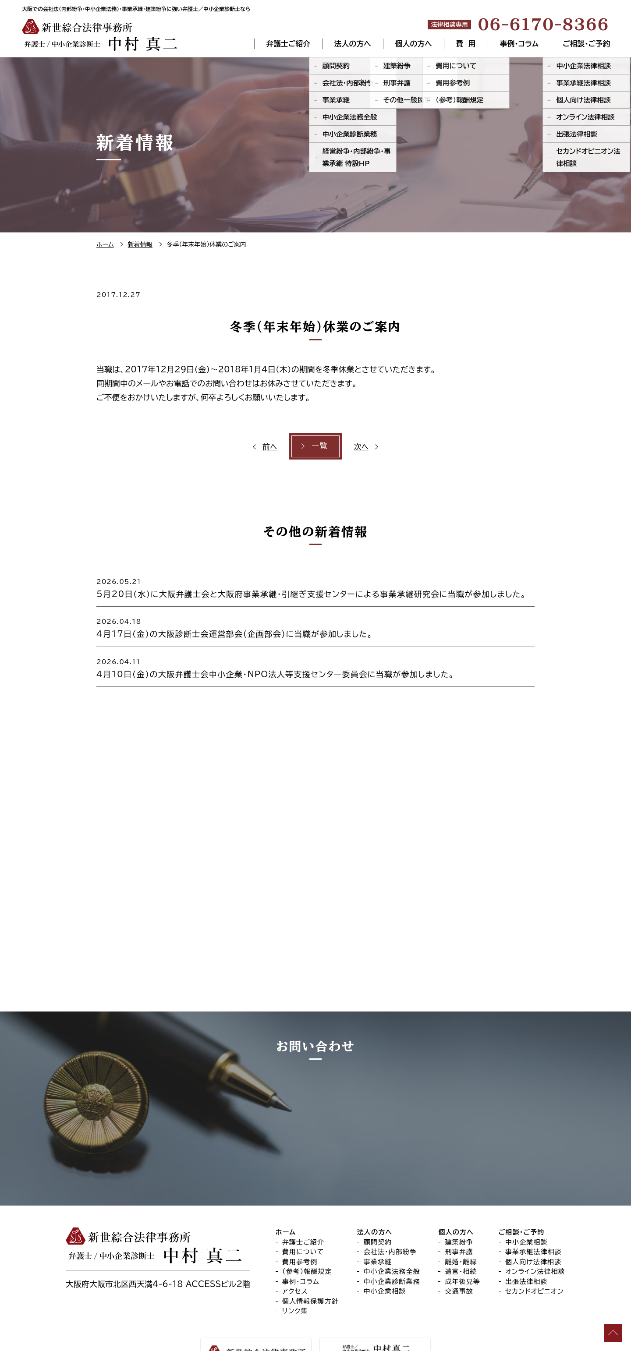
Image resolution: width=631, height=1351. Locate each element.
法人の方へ (353, 44)
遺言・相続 (461, 1223)
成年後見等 (462, 1234)
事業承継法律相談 (533, 1204)
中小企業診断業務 (392, 1234)
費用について (303, 1204)
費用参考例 (300, 1214)
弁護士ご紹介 (288, 44)
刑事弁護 (459, 1204)
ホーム (286, 1184)
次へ (360, 446)
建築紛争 (459, 1194)
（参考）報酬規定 (307, 1223)
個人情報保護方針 (310, 1253)
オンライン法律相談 (535, 1223)
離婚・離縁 (461, 1214)
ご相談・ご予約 (586, 44)
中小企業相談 (385, 1243)
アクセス (295, 1243)
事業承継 (378, 1214)
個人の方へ (414, 44)
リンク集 (295, 1263)
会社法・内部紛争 (390, 1204)
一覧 (319, 446)
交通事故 (459, 1243)
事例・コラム (518, 44)
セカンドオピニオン (534, 1243)
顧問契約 (378, 1194)
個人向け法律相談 (533, 1214)
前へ (271, 446)
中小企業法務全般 (392, 1223)
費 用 (465, 44)
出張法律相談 (526, 1234)
